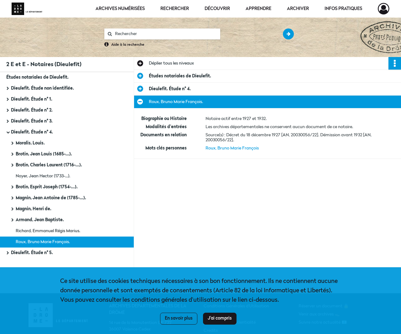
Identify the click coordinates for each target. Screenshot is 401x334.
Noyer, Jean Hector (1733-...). (43, 176)
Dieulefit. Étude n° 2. (32, 110)
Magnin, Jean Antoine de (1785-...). (51, 198)
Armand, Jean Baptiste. (40, 220)
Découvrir (217, 9)
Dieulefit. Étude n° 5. (32, 253)
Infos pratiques (343, 9)
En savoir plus (179, 318)
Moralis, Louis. (30, 143)
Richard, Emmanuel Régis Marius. (48, 231)
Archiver (298, 9)
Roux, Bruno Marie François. (43, 242)
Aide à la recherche (127, 45)
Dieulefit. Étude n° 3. (32, 121)
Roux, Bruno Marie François (232, 148)
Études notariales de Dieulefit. (37, 77)
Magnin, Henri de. (33, 209)
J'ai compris (220, 318)
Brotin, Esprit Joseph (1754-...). (47, 187)
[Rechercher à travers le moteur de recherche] (165, 34)
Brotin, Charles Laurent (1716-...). (49, 165)
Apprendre (258, 9)
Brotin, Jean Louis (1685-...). (44, 154)
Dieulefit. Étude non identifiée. (42, 88)
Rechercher (174, 9)
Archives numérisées (120, 9)
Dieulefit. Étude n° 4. (32, 132)
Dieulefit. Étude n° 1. (31, 99)
